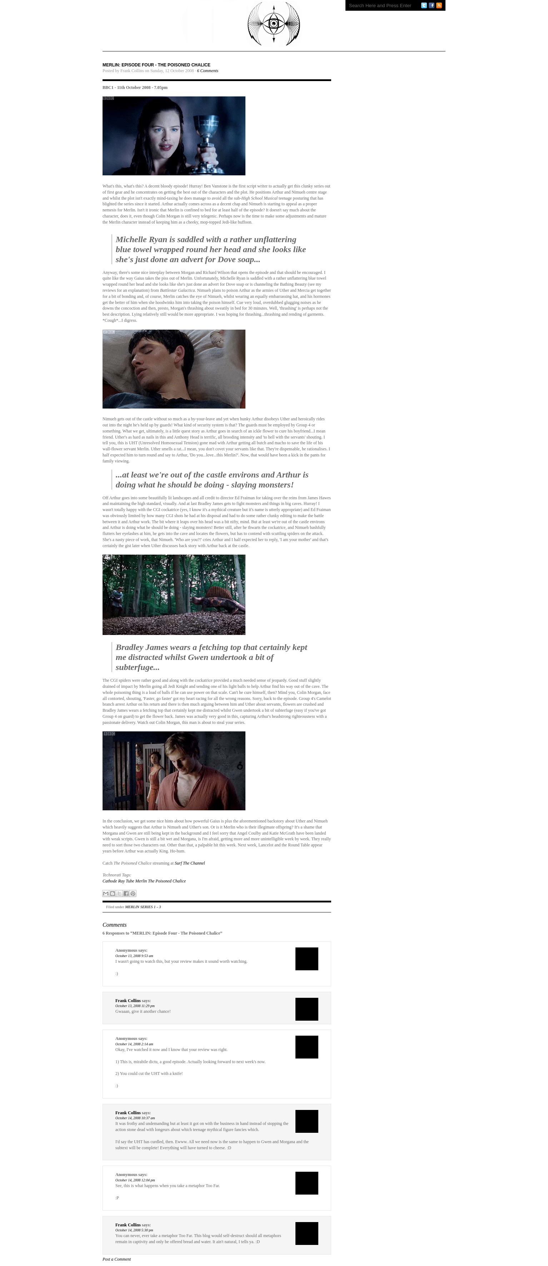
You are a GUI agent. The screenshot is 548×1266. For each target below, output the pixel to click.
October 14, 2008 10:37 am (135, 1118)
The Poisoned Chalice (167, 881)
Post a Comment (117, 1259)
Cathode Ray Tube (118, 881)
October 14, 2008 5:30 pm (134, 1230)
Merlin (141, 881)
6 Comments (208, 70)
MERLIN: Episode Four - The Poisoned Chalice (156, 64)
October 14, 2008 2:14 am (134, 1044)
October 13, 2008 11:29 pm (135, 1006)
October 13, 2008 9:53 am (134, 956)
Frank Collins (128, 1000)
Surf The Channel (190, 863)
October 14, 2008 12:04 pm (135, 1180)
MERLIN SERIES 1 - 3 (143, 907)
